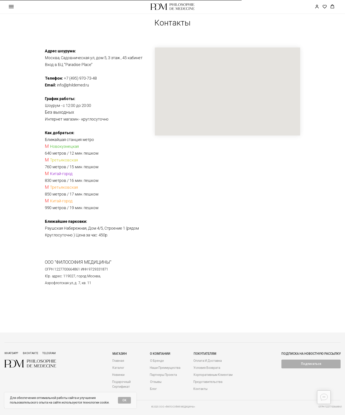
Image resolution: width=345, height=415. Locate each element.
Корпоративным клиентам (213, 375)
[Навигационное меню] (11, 6)
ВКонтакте (30, 353)
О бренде (157, 360)
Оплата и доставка (207, 360)
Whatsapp (11, 353)
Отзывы (155, 382)
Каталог (118, 367)
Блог (153, 389)
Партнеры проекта (163, 375)
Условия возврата (206, 367)
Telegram (49, 353)
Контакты (200, 389)
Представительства (207, 382)
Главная (118, 360)
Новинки (118, 375)
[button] (325, 6)
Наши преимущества (165, 367)
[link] (317, 6)
